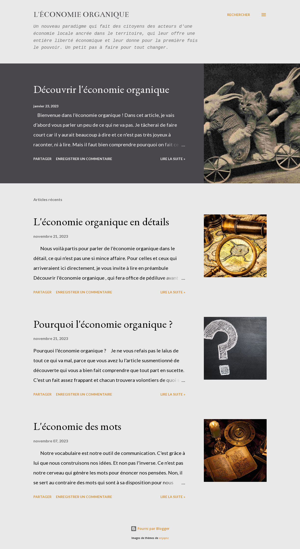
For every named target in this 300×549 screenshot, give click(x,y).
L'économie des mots (77, 426)
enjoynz (164, 538)
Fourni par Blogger (150, 528)
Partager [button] (42, 159)
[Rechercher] (238, 15)
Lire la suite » (172, 159)
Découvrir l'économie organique (101, 89)
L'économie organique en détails (101, 221)
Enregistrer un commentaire (84, 159)
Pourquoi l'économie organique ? (103, 324)
